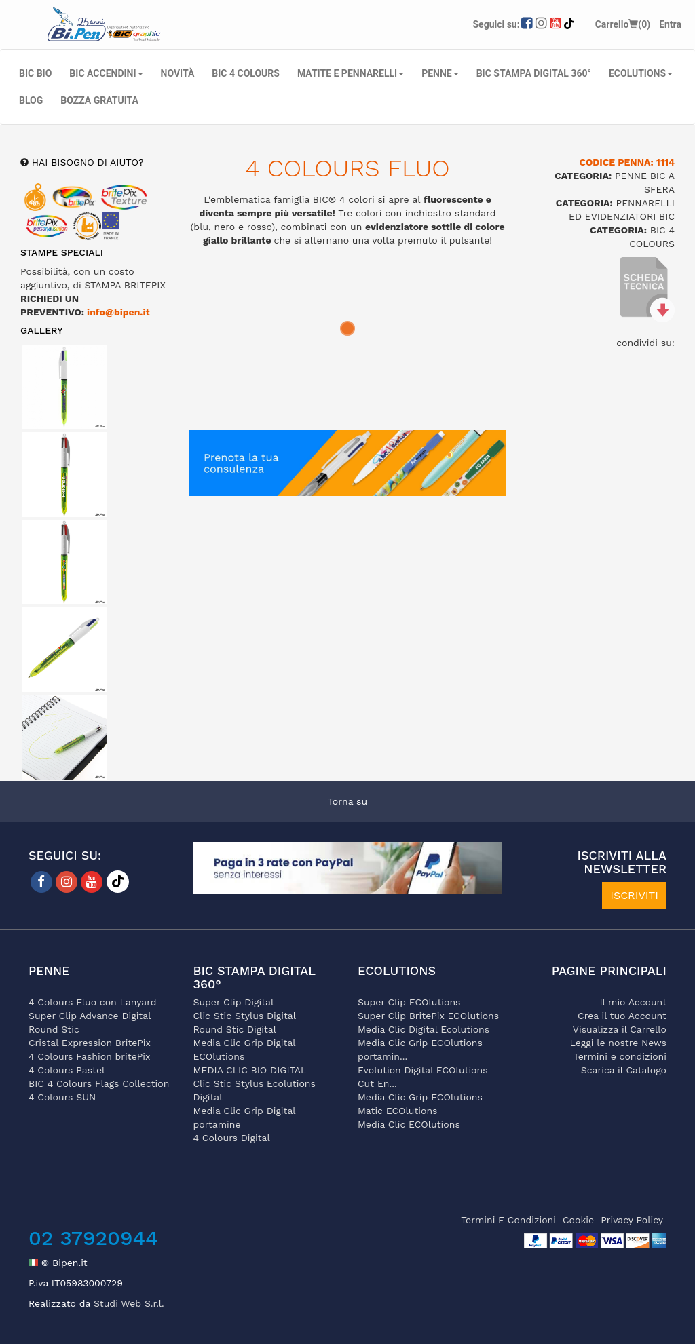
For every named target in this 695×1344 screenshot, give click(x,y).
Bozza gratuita (99, 100)
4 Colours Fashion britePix (89, 1056)
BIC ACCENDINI (106, 73)
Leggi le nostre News (618, 1042)
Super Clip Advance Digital (90, 1015)
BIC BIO (35, 73)
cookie (578, 1219)
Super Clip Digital (233, 1002)
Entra (670, 24)
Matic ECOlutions (397, 1110)
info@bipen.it (118, 312)
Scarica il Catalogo (623, 1069)
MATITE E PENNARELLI (350, 73)
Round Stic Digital (235, 1029)
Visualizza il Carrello (619, 1029)
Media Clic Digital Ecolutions (423, 1029)
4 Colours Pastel (67, 1069)
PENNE (440, 73)
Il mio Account (632, 1002)
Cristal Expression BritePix (90, 1042)
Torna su (347, 801)
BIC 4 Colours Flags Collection (99, 1083)
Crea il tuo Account (622, 1015)
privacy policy (632, 1219)
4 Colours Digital (231, 1137)
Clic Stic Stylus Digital (245, 1015)
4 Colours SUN (62, 1097)
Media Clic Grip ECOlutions (420, 1097)
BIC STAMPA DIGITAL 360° (533, 73)
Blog (31, 100)
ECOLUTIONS (641, 73)
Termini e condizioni (620, 1056)
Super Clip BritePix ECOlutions (428, 1015)
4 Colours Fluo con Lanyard (93, 1002)
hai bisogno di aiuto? (86, 162)
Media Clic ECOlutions (409, 1124)
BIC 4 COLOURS (246, 73)
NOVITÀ (178, 73)
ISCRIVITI (634, 895)
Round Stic (54, 1029)
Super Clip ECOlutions (409, 1002)
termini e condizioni (508, 1219)
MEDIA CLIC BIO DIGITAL (250, 1069)
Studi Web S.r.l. (129, 1303)
